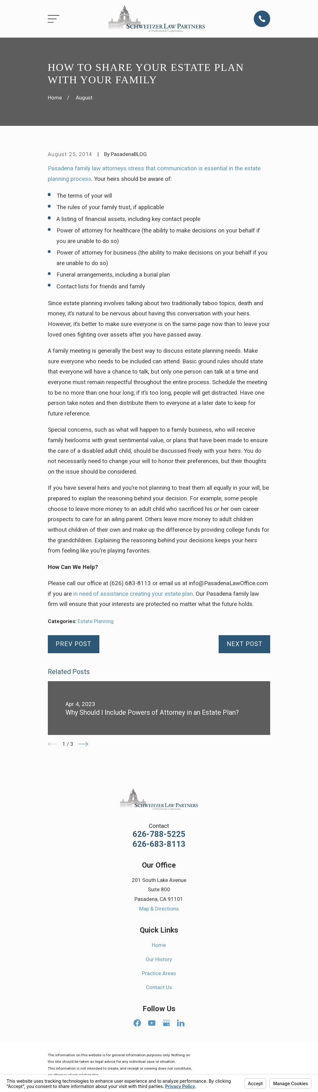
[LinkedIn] (180, 1023)
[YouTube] (152, 1023)
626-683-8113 (159, 844)
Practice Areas (159, 973)
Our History (159, 959)
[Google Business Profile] (166, 1023)
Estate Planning (96, 621)
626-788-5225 (159, 834)
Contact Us (159, 987)
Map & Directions (159, 909)
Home (159, 945)
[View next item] (83, 744)
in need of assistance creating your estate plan (133, 593)
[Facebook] (137, 1023)
